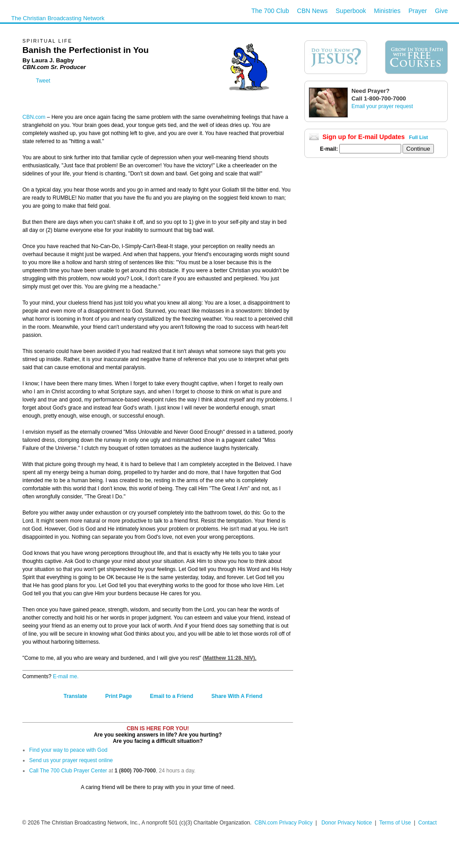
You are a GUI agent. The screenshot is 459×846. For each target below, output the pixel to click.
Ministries (387, 10)
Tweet (43, 81)
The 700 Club (270, 10)
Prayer (417, 10)
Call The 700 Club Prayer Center (68, 771)
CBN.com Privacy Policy (283, 823)
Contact (427, 823)
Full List (418, 137)
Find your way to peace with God (68, 750)
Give (441, 10)
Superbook (351, 10)
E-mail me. (65, 676)
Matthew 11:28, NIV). (230, 658)
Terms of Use (395, 823)
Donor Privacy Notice (346, 823)
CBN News (312, 10)
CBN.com (33, 117)
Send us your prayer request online (71, 760)
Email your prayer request (382, 106)
